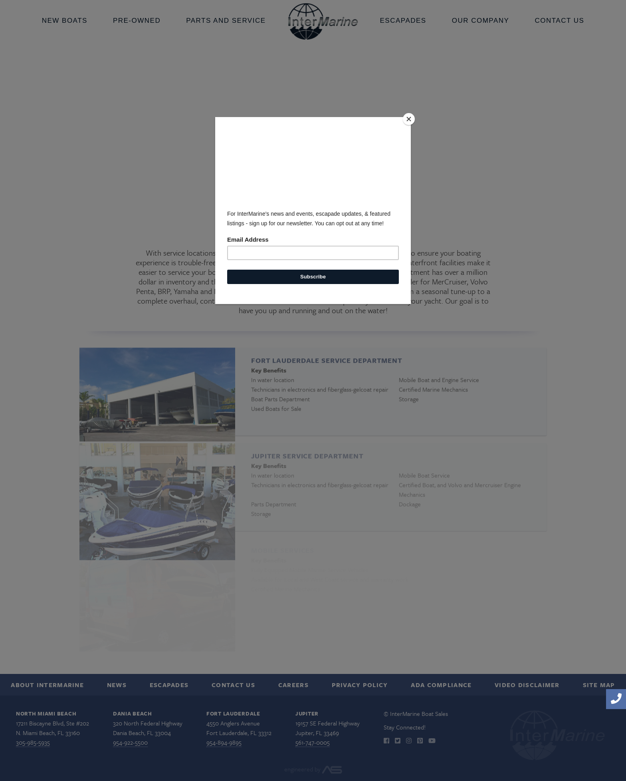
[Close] (409, 119)
